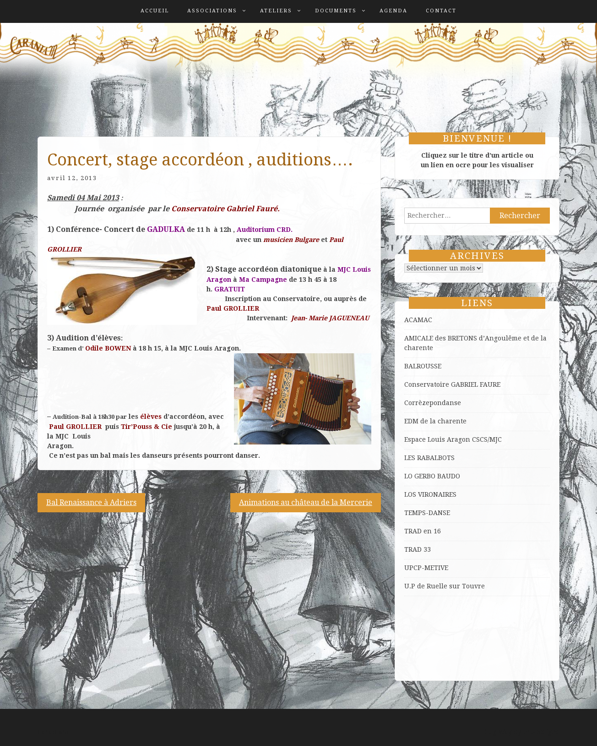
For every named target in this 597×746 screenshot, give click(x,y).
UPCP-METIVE (426, 567)
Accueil (155, 11)
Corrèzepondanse (432, 402)
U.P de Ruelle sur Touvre (444, 586)
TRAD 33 (417, 549)
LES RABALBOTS (429, 457)
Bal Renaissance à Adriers (91, 502)
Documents (336, 11)
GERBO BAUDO (437, 476)
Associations (212, 11)
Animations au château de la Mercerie (305, 502)
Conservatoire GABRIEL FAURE (452, 384)
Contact (441, 11)
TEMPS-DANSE (427, 512)
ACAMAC (418, 320)
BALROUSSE (422, 366)
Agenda (393, 11)
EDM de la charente (435, 421)
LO (409, 476)
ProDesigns (541, 731)
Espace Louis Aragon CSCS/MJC (453, 439)
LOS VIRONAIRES (430, 494)
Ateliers (276, 11)
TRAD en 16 (422, 531)
